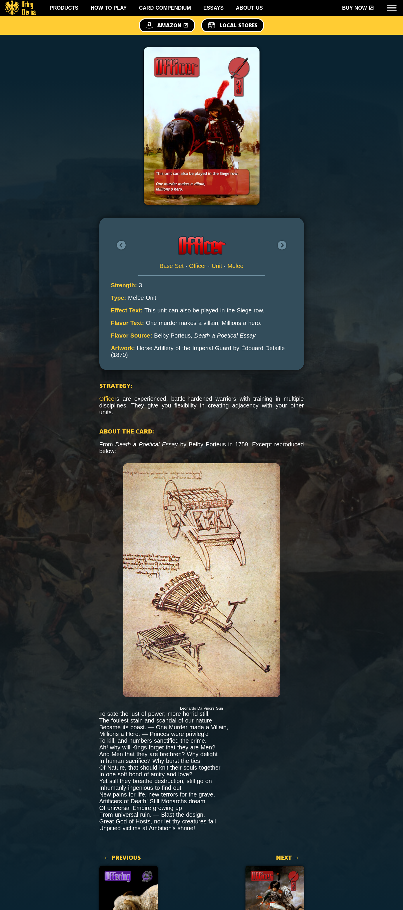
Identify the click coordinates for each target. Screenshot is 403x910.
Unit (217, 266)
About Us (249, 8)
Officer (197, 266)
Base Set (172, 266)
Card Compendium (165, 8)
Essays (213, 8)
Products (64, 8)
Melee (235, 266)
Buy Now (358, 8)
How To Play (109, 8)
